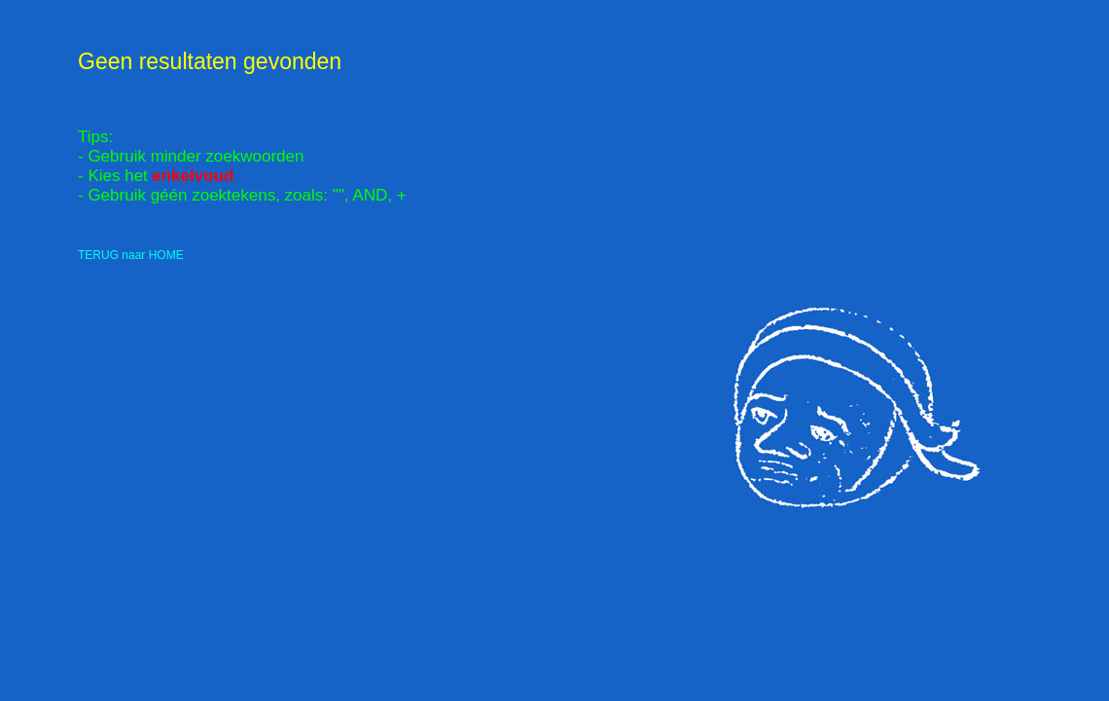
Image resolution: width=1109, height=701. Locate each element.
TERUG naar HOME (131, 255)
